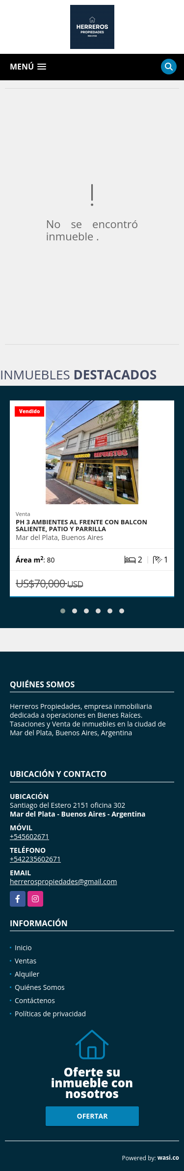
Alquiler (27, 974)
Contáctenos (35, 1000)
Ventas (25, 960)
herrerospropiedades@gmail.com (63, 881)
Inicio (23, 947)
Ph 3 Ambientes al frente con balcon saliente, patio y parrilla (81, 525)
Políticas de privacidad (50, 1013)
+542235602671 (35, 859)
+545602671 (29, 836)
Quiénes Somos (40, 987)
